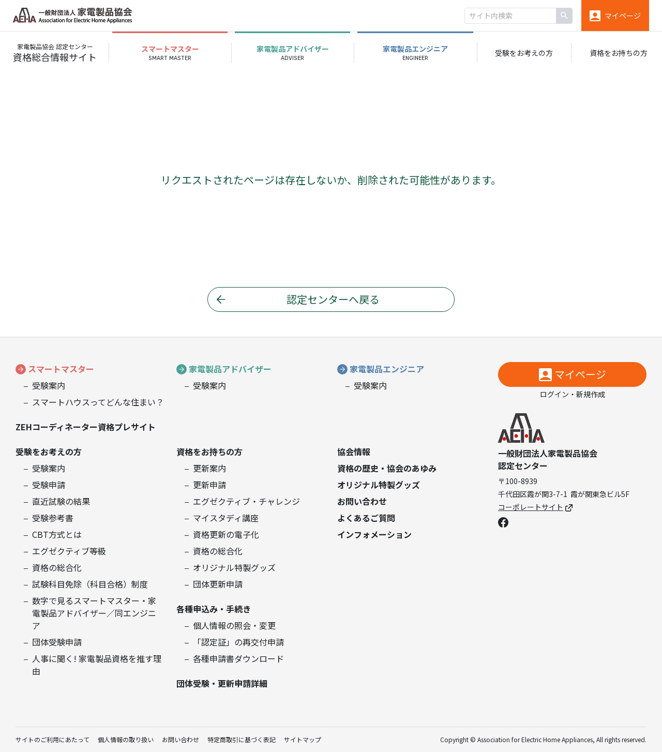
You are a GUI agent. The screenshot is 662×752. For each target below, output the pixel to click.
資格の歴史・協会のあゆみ (387, 468)
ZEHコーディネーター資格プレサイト (86, 426)
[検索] (564, 16)
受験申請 (48, 484)
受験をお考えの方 (524, 53)
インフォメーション (374, 534)
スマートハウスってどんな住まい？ (98, 402)
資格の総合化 (57, 567)
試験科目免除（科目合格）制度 (90, 584)
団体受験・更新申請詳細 (221, 683)
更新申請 (209, 484)
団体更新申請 (218, 584)
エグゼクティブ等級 (69, 551)
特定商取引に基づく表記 (241, 739)
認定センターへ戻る (333, 299)
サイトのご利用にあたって (52, 739)
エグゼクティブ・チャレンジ (246, 501)
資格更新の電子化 (226, 534)
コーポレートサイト (535, 507)
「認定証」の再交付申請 (238, 642)
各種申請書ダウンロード (238, 658)
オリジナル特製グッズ (234, 567)
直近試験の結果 (61, 501)
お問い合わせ (362, 501)
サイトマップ (302, 739)
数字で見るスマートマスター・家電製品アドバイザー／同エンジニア (94, 612)
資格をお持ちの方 (619, 53)
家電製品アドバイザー (230, 369)
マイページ (580, 374)
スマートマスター (61, 369)
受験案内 (48, 385)
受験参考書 (52, 518)
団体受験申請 (57, 642)
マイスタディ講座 (226, 518)
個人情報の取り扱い (126, 739)
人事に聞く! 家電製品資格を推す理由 (96, 664)
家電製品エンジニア (387, 369)
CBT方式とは (57, 534)
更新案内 (209, 468)
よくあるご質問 (366, 518)
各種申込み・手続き (213, 609)
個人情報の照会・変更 (234, 625)
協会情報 (353, 451)
